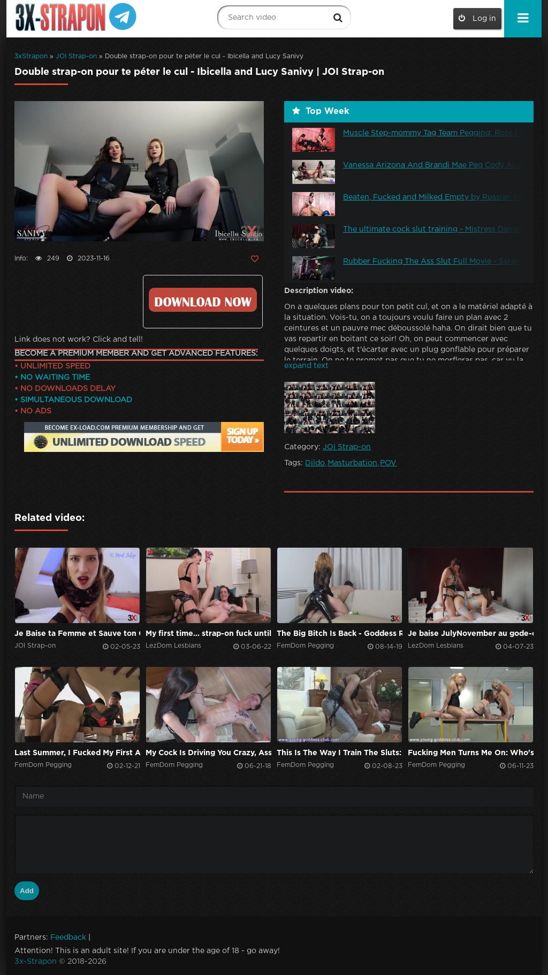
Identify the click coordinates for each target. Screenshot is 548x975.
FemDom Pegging (305, 646)
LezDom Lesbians (173, 646)
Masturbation (352, 463)
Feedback (68, 937)
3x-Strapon (35, 961)
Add (27, 891)
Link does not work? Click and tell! (78, 339)
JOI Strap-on (76, 56)
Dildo (315, 463)
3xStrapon (31, 56)
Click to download (202, 300)
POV (388, 463)
